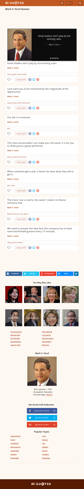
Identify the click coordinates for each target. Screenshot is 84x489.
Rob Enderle (46, 342)
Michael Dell (15, 335)
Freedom (45, 454)
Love (44, 436)
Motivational (15, 447)
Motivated (26, 103)
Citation (49, 394)
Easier (9, 157)
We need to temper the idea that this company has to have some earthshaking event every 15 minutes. (39, 230)
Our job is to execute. (19, 117)
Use (21, 214)
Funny (12, 440)
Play (8, 74)
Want (19, 103)
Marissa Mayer (47, 338)
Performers (22, 157)
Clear (13, 185)
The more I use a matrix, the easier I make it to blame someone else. (36, 201)
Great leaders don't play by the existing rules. (32, 63)
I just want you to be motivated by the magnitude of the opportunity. (37, 90)
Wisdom (45, 447)
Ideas (9, 242)
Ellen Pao (45, 345)
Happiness (46, 458)
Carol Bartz (46, 335)
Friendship (14, 443)
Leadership (14, 451)
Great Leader (22, 74)
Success (45, 440)
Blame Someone (13, 214)
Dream (44, 451)
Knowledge (14, 458)
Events (14, 242)
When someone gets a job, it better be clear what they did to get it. (40, 173)
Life (43, 443)
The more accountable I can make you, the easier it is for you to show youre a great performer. (40, 144)
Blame (26, 214)
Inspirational (15, 436)
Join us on (42, 411)
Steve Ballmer (15, 342)
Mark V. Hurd (12, 68)
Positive (13, 454)
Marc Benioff (47, 332)
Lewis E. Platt (15, 345)
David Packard (16, 332)
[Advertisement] (42, 19)
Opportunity (11, 103)
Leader (13, 74)
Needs (20, 242)
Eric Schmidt (15, 338)
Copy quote (21, 80)
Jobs (8, 128)
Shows (14, 157)
